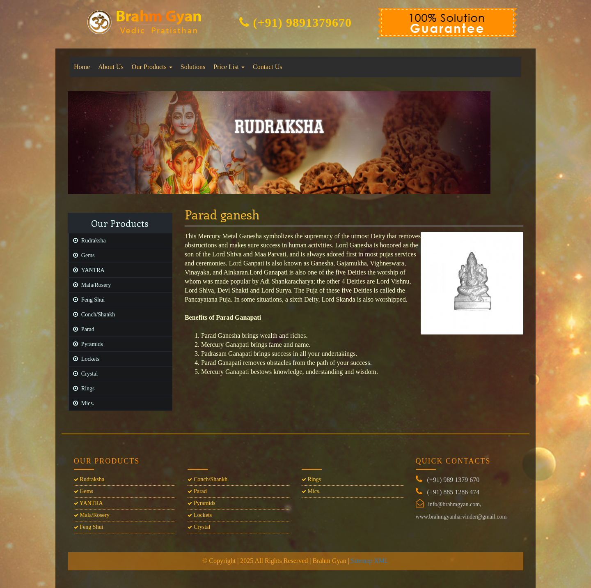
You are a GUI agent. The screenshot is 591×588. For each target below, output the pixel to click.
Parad (81, 329)
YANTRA (87, 270)
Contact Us (267, 66)
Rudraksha (87, 241)
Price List (229, 66)
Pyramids (86, 344)
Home (82, 66)
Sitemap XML (370, 560)
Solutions (193, 66)
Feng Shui (87, 300)
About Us (111, 66)
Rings (82, 388)
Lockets (84, 359)
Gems (82, 255)
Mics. (81, 403)
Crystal (83, 374)
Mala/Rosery (90, 285)
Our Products (152, 66)
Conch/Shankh (92, 314)
